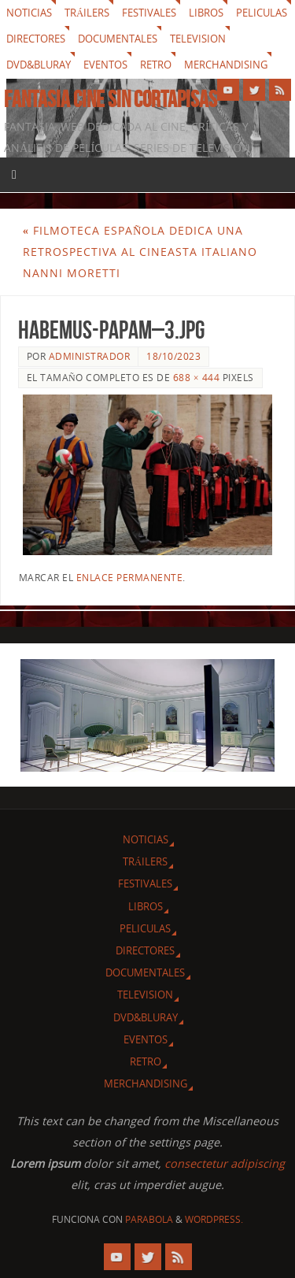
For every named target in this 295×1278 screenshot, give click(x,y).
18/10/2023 (173, 356)
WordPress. (214, 1219)
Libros (206, 13)
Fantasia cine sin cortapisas (110, 99)
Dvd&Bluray (38, 64)
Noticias (29, 13)
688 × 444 (196, 377)
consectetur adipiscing (224, 1163)
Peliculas (261, 13)
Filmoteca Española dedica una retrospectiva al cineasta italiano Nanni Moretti (140, 251)
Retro (155, 64)
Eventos (105, 64)
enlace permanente (129, 577)
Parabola (149, 1219)
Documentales (117, 38)
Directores (35, 38)
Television (198, 38)
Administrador (90, 356)
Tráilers (87, 13)
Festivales (149, 13)
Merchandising (225, 64)
